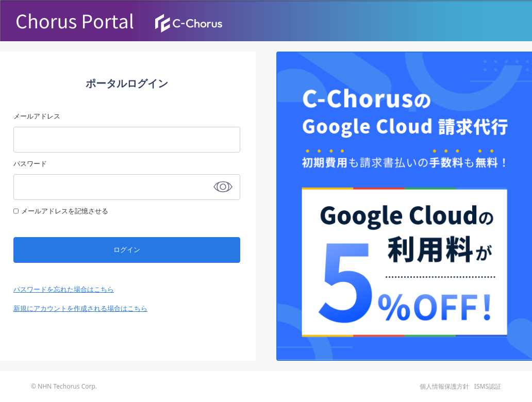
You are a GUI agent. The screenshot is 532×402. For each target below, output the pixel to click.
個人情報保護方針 (444, 386)
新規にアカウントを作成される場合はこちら (80, 308)
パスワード (30, 163)
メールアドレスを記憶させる (64, 210)
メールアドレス (36, 116)
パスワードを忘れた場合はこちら (63, 289)
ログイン (126, 250)
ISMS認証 (487, 386)
